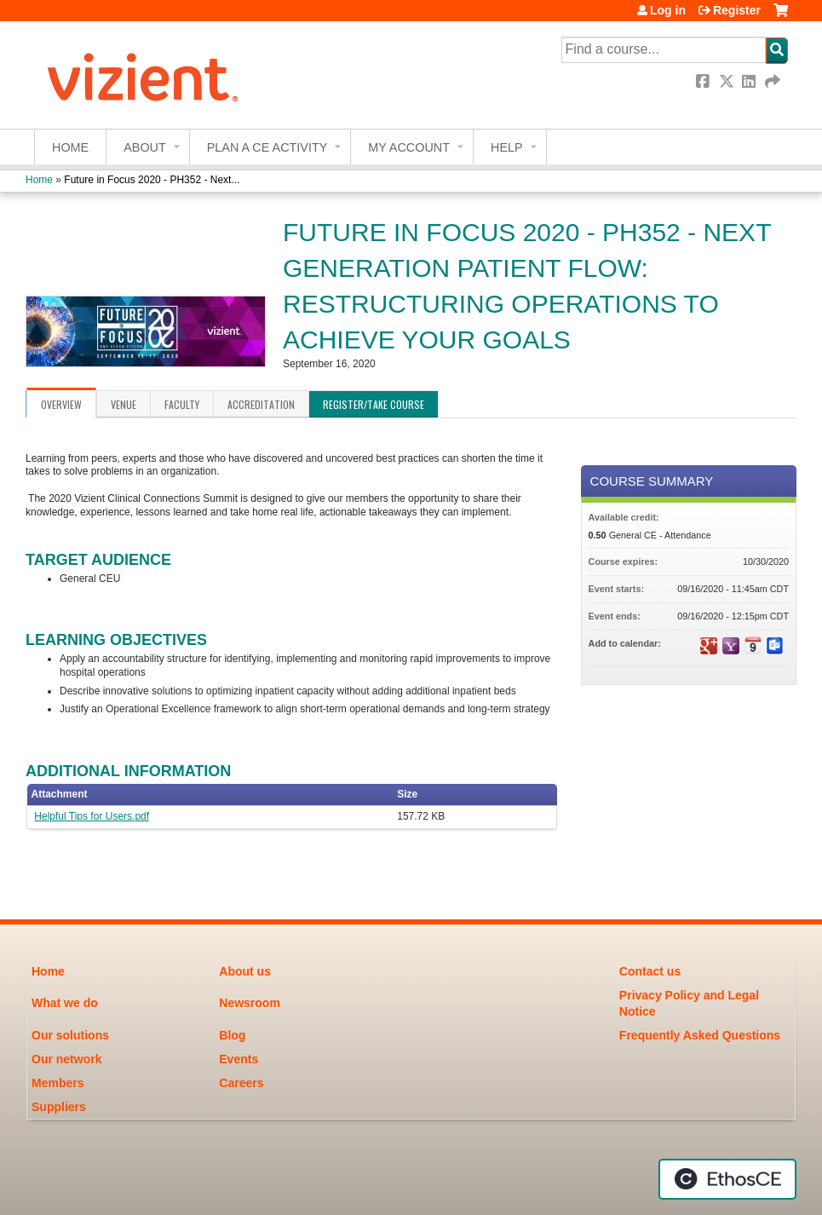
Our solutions (70, 1035)
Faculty (181, 404)
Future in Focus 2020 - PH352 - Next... (151, 180)
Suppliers (59, 1107)
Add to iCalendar (753, 645)
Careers (241, 1083)
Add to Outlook (775, 645)
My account (409, 147)
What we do (65, 1003)
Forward (773, 81)
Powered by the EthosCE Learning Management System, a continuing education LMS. (727, 1179)
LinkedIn (750, 81)
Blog (232, 1035)
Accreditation (261, 404)
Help (507, 147)
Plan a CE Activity (267, 147)
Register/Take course (373, 404)
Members (57, 1083)
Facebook (704, 81)
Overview (61, 404)
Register (737, 10)
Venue (123, 404)
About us (245, 971)
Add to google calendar (708, 645)
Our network (66, 1059)
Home (70, 147)
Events (238, 1059)
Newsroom (249, 1003)
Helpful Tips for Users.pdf (91, 816)
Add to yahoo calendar (730, 645)
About (145, 147)
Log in (668, 10)
